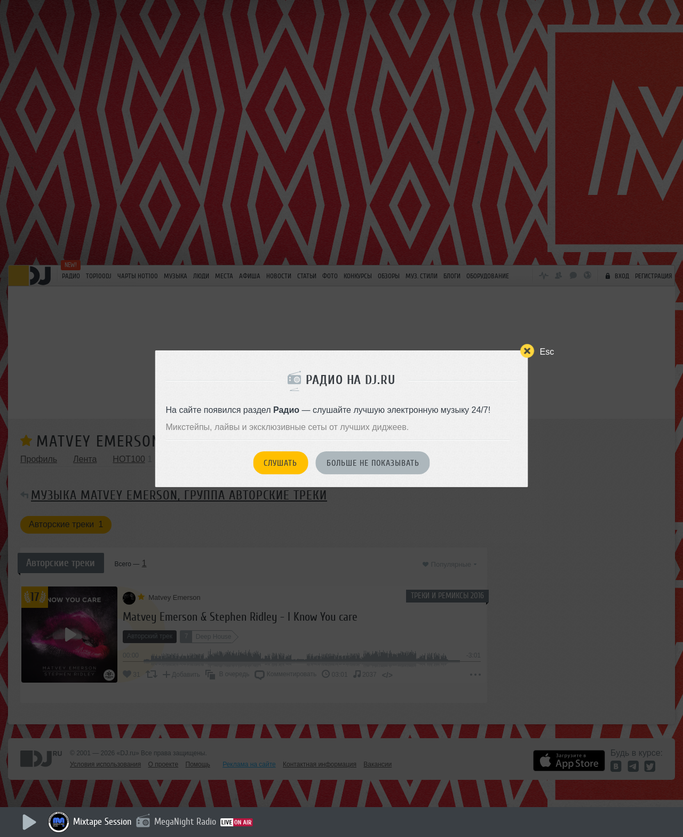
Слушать (280, 463)
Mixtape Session (102, 821)
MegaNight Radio (185, 821)
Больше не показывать (373, 463)
